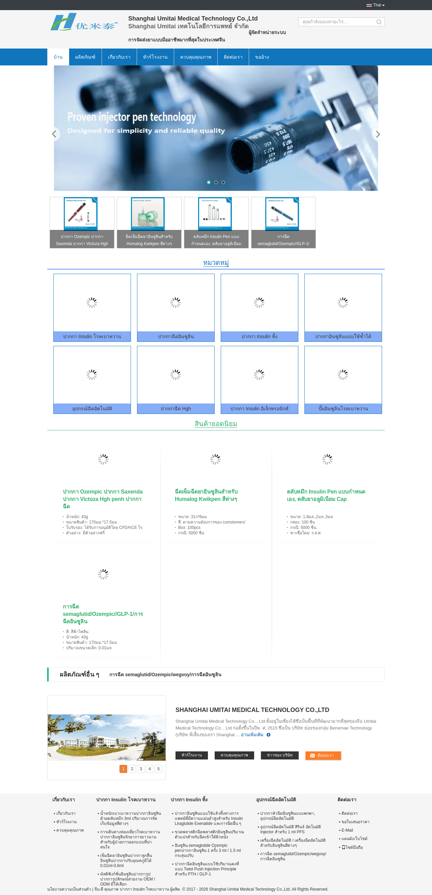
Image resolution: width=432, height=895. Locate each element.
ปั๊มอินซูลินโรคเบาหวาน (343, 408)
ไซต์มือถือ (352, 847)
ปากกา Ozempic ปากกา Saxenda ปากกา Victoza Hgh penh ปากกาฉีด (82, 241)
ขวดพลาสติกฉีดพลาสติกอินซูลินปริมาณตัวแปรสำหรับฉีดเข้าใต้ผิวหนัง (209, 834)
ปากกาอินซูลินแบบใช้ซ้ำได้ (343, 336)
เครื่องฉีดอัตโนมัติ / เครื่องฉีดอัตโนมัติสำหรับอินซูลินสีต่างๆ (293, 843)
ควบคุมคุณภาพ (195, 57)
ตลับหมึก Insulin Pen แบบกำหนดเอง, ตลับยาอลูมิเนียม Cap (216, 241)
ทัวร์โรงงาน (155, 57)
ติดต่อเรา (233, 57)
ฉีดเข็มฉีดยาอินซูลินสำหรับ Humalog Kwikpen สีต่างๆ (149, 240)
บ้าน (58, 57)
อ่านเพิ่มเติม (252, 734)
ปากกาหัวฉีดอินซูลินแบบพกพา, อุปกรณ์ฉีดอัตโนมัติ (287, 816)
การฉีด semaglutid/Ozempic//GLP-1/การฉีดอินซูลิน (283, 241)
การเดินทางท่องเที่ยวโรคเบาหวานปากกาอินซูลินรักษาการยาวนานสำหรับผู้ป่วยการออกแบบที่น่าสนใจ (130, 839)
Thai (377, 5)
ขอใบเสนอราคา (356, 821)
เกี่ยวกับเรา (119, 57)
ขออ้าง (262, 57)
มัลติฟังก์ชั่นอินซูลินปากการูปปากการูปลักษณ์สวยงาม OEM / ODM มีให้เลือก (127, 879)
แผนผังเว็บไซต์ (355, 838)
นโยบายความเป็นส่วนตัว (69, 889)
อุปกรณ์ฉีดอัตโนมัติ (92, 408)
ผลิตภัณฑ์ (85, 57)
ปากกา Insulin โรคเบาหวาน (92, 336)
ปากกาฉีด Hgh (176, 408)
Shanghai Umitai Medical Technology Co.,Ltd (252, 710)
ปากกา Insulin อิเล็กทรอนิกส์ (259, 408)
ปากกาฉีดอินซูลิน (176, 336)
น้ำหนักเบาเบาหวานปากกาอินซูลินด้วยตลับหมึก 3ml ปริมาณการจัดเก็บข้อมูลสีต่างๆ (130, 818)
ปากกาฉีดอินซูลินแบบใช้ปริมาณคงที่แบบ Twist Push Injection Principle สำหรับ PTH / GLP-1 (207, 869)
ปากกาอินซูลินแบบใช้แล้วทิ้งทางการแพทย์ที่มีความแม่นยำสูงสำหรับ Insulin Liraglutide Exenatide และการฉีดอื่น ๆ (209, 818)
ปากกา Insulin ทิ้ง (259, 336)
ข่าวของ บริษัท (280, 755)
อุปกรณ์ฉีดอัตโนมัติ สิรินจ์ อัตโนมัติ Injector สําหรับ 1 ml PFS (290, 829)
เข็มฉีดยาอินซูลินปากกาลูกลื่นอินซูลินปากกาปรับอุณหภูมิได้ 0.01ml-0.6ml (126, 860)
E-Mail (347, 830)
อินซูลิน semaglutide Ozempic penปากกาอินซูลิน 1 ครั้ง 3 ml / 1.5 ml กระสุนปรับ (208, 850)
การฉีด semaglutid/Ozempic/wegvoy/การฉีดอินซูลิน (165, 674)
